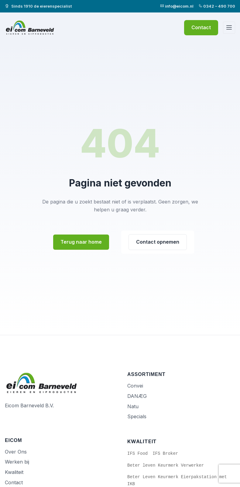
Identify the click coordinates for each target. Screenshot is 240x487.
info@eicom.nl (177, 6)
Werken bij (17, 462)
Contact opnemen (157, 242)
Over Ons (16, 452)
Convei (135, 386)
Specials (136, 416)
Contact (201, 27)
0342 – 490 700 (216, 6)
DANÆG (137, 396)
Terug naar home (81, 242)
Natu (133, 406)
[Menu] (229, 28)
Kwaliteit (14, 472)
